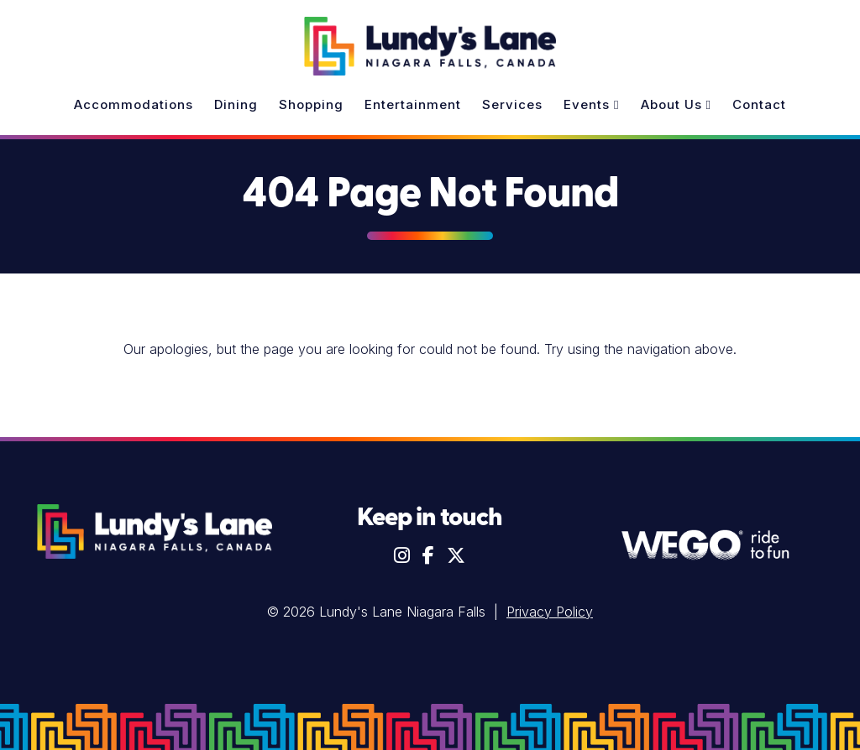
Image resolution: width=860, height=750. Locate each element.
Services (512, 104)
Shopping (311, 104)
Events (591, 104)
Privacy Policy (549, 611)
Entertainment (412, 104)
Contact (759, 104)
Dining (236, 104)
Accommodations (133, 104)
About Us (676, 104)
